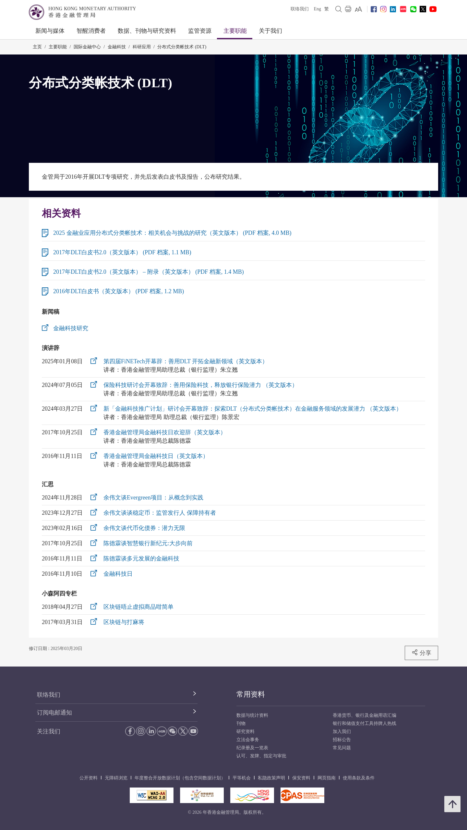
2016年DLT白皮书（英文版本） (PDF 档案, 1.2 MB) (118, 291)
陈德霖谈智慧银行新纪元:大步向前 (148, 543)
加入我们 (342, 731)
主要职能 (235, 31)
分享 (421, 652)
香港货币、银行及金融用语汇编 (364, 715)
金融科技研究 (70, 328)
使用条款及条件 (359, 778)
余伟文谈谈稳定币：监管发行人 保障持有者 (159, 513)
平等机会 (242, 778)
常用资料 (250, 694)
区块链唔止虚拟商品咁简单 (138, 607)
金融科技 (117, 46)
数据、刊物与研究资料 (147, 31)
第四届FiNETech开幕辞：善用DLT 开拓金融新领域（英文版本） (185, 361)
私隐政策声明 (271, 778)
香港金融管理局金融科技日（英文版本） (156, 456)
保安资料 (301, 778)
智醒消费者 (91, 31)
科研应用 (142, 46)
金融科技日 (118, 574)
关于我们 (270, 31)
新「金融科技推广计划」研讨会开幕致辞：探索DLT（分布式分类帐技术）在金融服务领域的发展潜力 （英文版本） (252, 408)
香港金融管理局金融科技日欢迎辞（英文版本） (164, 432)
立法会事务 (247, 739)
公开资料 (88, 778)
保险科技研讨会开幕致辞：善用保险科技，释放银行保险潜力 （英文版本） (200, 385)
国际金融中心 (87, 46)
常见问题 (342, 747)
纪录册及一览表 (252, 747)
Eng (317, 8)
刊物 (240, 723)
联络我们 (300, 8)
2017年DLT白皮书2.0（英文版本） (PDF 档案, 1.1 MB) (122, 252)
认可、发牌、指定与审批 (261, 755)
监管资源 (199, 31)
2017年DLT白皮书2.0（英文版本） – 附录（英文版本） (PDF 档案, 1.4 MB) (148, 272)
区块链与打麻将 (123, 622)
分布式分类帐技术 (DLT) (181, 46)
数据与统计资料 (252, 715)
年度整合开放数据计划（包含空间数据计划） (180, 778)
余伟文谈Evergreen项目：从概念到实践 (153, 497)
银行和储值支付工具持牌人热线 (364, 723)
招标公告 (342, 739)
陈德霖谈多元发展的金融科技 (141, 558)
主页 (37, 46)
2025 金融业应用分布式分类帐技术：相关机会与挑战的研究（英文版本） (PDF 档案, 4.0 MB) (172, 233)
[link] (358, 9)
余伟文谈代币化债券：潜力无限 (144, 528)
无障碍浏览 (116, 778)
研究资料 (245, 731)
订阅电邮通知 (54, 712)
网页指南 (326, 778)
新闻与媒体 (50, 31)
